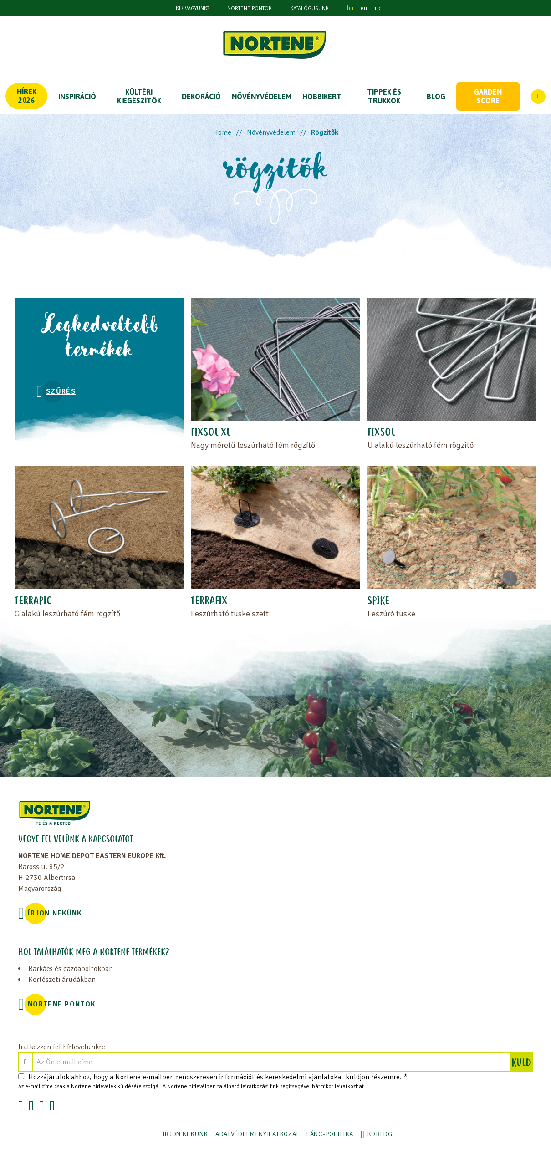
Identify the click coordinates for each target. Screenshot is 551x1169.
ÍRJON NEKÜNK (55, 913)
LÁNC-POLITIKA (329, 1134)
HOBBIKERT (322, 96)
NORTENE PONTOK (249, 8)
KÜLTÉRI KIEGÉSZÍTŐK (139, 96)
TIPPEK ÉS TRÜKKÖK (384, 96)
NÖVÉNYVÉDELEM (261, 96)
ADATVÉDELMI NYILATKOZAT (257, 1134)
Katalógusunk (309, 8)
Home (222, 132)
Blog (436, 96)
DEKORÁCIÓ (201, 96)
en (364, 8)
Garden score (488, 96)
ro (377, 8)
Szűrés (61, 391)
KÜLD (521, 1062)
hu (350, 8)
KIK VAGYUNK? (192, 8)
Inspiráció (77, 96)
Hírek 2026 (26, 95)
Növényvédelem (271, 132)
